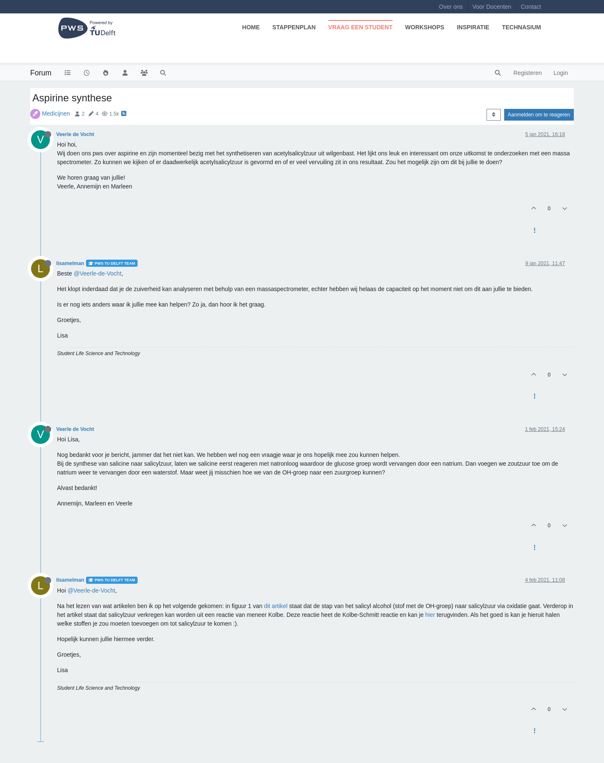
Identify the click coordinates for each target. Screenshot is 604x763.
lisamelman (70, 263)
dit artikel (275, 606)
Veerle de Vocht (75, 134)
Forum (41, 73)
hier (430, 614)
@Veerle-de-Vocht (98, 273)
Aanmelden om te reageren (539, 115)
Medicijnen (56, 113)
